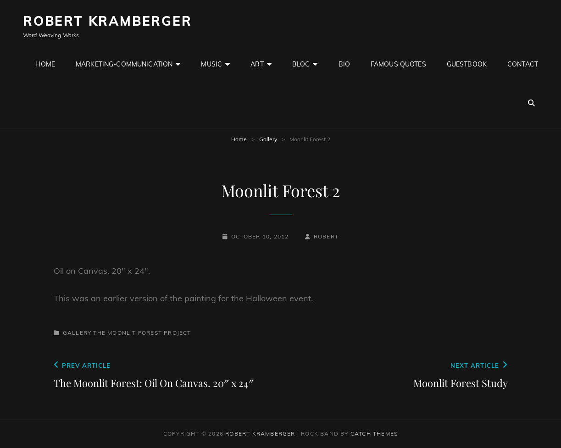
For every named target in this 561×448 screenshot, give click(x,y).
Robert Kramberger (107, 21)
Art (256, 64)
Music (211, 64)
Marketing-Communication (124, 64)
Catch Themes (374, 433)
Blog (301, 64)
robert (326, 236)
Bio (344, 64)
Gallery (268, 139)
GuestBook (467, 64)
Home (45, 64)
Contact (522, 64)
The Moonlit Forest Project (142, 332)
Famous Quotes (398, 64)
